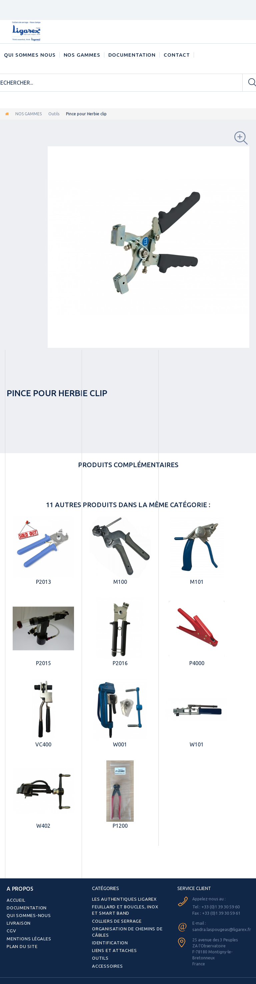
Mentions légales (28, 935)
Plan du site (21, 943)
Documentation (132, 55)
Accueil (15, 899)
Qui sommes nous (30, 55)
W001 (120, 744)
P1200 (120, 826)
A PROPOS (18, 888)
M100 (120, 582)
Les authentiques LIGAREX (122, 899)
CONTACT (177, 55)
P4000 (196, 663)
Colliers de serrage (115, 919)
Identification (109, 940)
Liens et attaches (112, 947)
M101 (197, 582)
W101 (197, 744)
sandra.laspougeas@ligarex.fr (220, 928)
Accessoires (106, 962)
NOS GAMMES (82, 55)
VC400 (43, 744)
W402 (43, 826)
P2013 (43, 582)
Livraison (18, 921)
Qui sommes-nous (27, 913)
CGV (11, 928)
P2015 (43, 663)
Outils (53, 114)
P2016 (120, 663)
